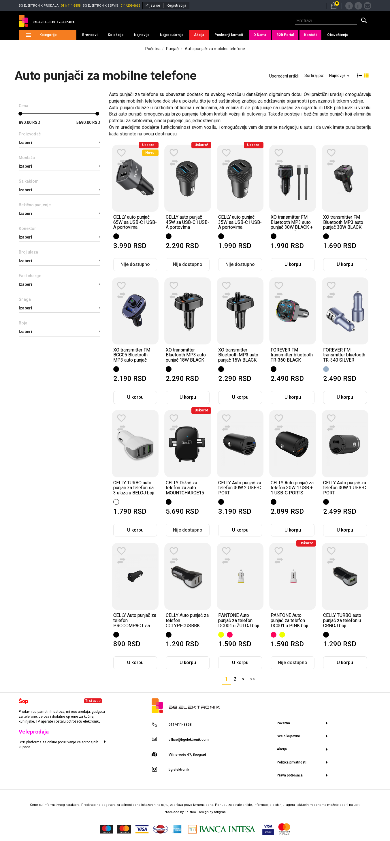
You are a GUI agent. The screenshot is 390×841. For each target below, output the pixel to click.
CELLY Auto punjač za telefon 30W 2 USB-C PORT (239, 488)
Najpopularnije (172, 35)
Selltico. (191, 812)
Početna (153, 48)
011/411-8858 (70, 5)
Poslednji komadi (228, 35)
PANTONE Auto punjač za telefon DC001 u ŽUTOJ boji (238, 620)
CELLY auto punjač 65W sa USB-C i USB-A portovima (135, 222)
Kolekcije (116, 35)
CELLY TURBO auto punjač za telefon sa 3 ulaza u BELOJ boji (133, 488)
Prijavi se (153, 5)
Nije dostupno (135, 264)
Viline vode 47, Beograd (187, 755)
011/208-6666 (130, 5)
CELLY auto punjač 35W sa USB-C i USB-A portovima (240, 222)
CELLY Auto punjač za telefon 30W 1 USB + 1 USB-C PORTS (292, 488)
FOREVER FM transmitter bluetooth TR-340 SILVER (344, 355)
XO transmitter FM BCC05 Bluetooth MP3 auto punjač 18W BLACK (131, 357)
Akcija (199, 35)
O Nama (259, 35)
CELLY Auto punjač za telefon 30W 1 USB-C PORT (344, 488)
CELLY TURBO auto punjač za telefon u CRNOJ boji (342, 620)
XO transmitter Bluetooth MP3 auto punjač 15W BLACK (238, 355)
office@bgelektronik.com (189, 740)
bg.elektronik (179, 770)
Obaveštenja (337, 35)
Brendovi (89, 35)
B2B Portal (285, 35)
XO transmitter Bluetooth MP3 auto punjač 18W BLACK (186, 355)
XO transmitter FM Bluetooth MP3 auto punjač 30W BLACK (343, 222)
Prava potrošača (290, 775)
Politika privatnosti (291, 762)
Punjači (172, 48)
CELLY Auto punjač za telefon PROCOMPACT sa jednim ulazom (134, 623)
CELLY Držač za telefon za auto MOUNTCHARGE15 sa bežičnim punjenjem (185, 493)
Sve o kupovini (288, 736)
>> (252, 679)
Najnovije (142, 35)
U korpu (293, 264)
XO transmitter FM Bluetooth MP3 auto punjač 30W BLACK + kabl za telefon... (292, 224)
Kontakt (310, 35)
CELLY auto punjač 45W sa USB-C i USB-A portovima (187, 222)
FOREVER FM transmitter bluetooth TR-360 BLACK (292, 355)
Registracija (176, 5)
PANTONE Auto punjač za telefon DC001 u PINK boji (289, 620)
